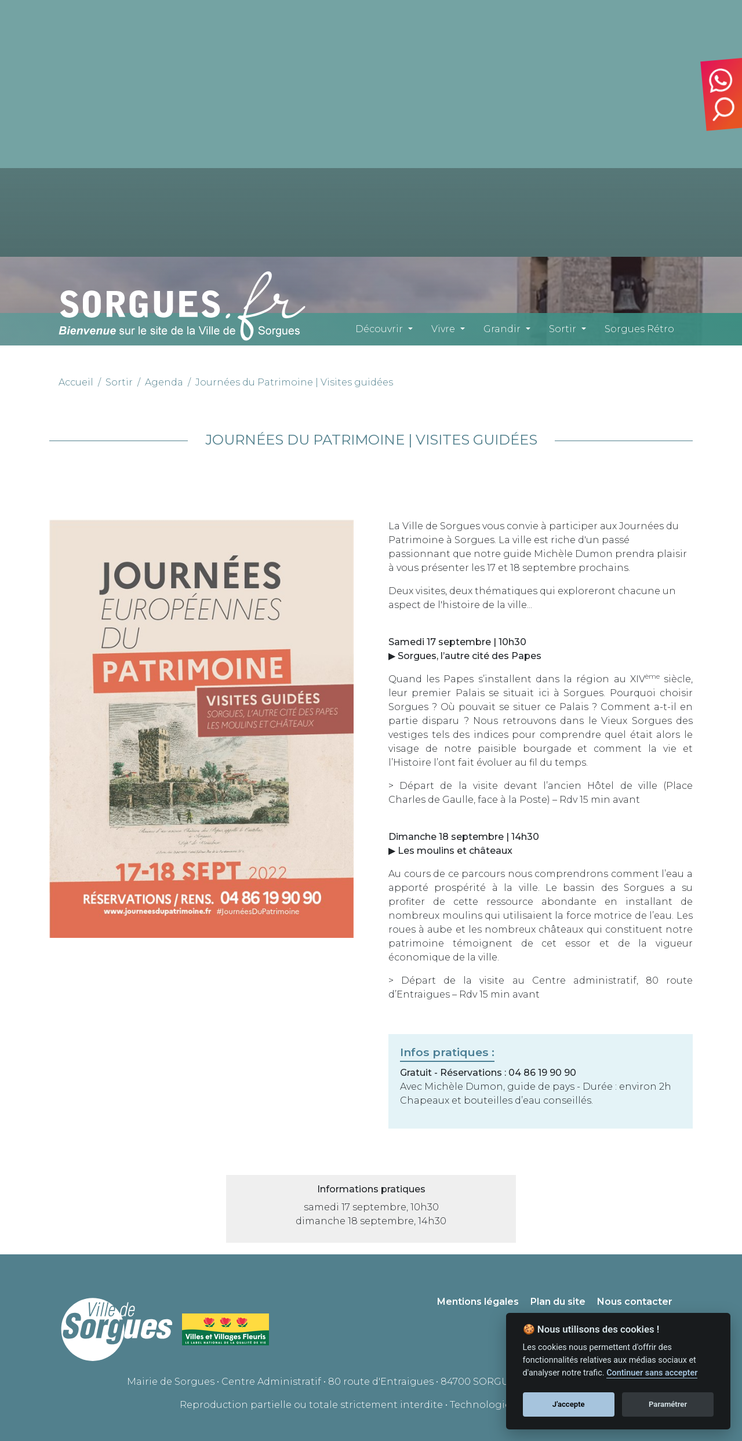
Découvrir (379, 328)
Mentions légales (478, 1301)
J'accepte (568, 1404)
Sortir (562, 328)
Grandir (502, 328)
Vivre (443, 328)
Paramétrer (668, 1404)
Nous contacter (634, 1301)
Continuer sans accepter (651, 1373)
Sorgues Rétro (639, 328)
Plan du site (557, 1301)
